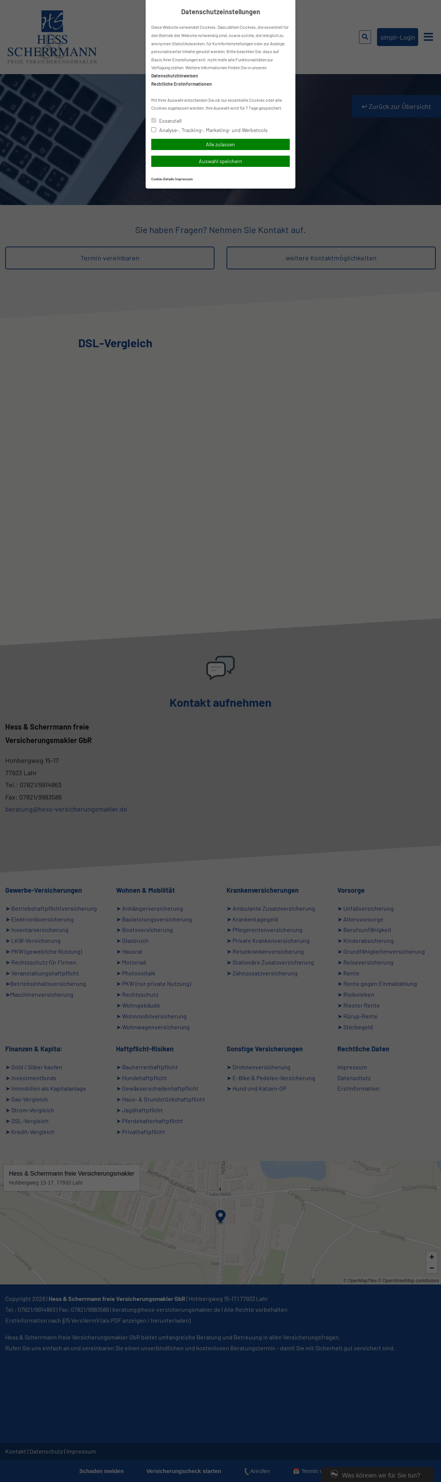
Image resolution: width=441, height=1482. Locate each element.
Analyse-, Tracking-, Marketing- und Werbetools (209, 130)
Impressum (184, 179)
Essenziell (166, 120)
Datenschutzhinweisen (174, 75)
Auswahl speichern (220, 161)
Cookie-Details (162, 179)
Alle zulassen (220, 144)
